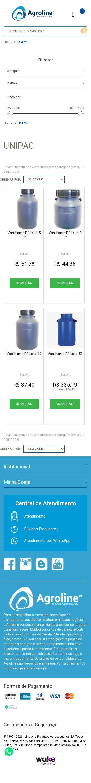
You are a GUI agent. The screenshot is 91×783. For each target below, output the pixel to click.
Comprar (24, 283)
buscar (83, 30)
